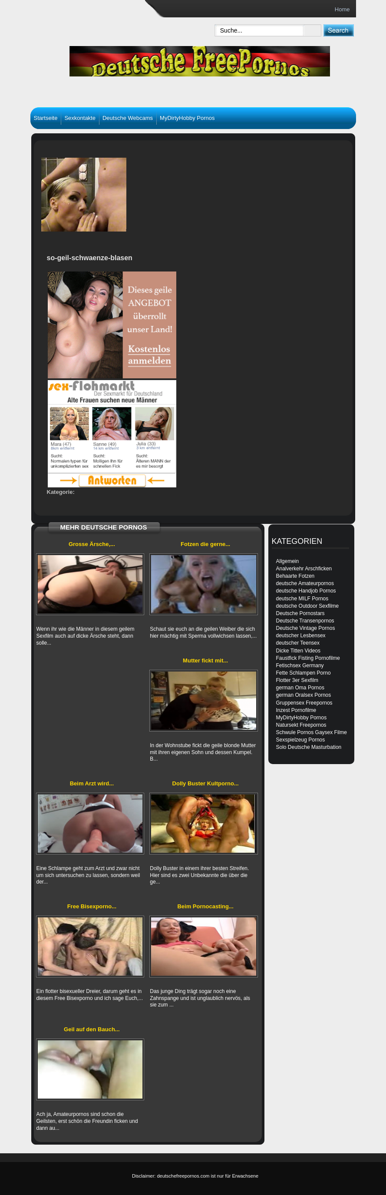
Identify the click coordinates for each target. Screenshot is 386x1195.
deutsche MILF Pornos (302, 599)
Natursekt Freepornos (301, 725)
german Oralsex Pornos (303, 695)
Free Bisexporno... (91, 906)
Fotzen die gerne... (205, 544)
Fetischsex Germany (300, 665)
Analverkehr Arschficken (304, 569)
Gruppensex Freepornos (304, 703)
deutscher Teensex (298, 643)
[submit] (338, 30)
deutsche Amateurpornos (305, 583)
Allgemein (287, 561)
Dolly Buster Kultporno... (205, 783)
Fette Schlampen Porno (303, 673)
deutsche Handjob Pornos (306, 591)
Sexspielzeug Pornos (300, 740)
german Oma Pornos (300, 688)
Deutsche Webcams (127, 118)
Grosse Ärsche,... (92, 544)
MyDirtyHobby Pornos (187, 118)
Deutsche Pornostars (300, 613)
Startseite (46, 118)
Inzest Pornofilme (296, 710)
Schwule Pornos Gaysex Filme (311, 732)
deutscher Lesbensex (301, 635)
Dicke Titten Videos (298, 651)
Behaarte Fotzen (295, 576)
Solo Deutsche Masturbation (309, 747)
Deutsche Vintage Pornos (305, 628)
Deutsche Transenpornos (305, 621)
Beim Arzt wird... (92, 783)
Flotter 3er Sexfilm (297, 680)
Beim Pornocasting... (205, 906)
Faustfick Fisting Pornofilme (308, 658)
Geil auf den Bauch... (92, 1029)
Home (342, 9)
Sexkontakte (80, 118)
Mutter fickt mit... (205, 660)
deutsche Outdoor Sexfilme (307, 606)
